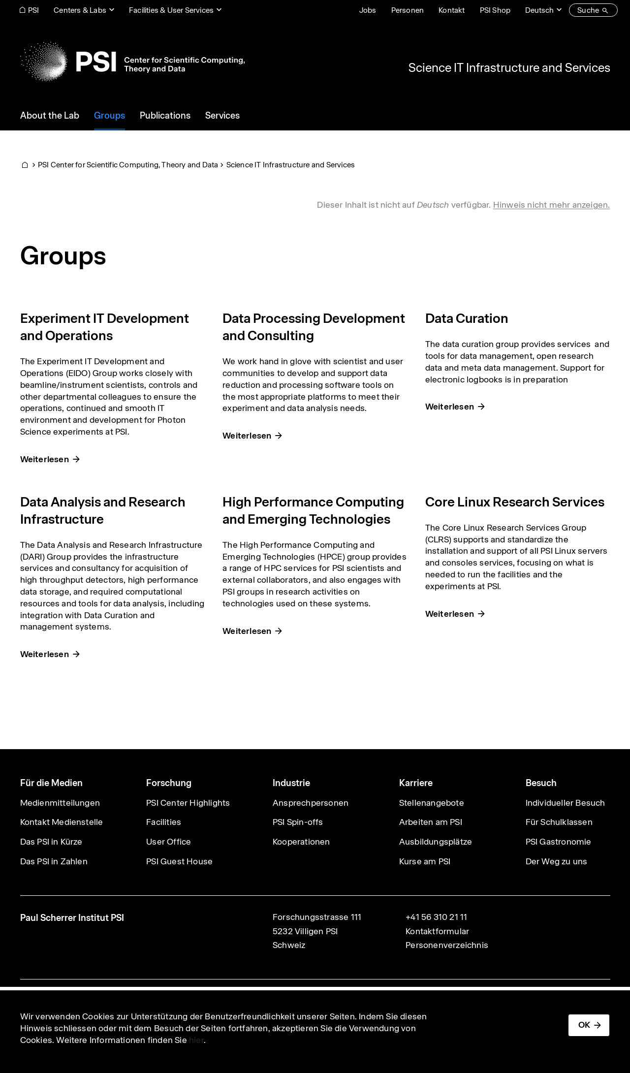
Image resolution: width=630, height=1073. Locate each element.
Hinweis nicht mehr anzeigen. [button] (551, 205)
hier (196, 1040)
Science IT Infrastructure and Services (509, 67)
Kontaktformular (437, 931)
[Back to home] (132, 61)
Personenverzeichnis (447, 945)
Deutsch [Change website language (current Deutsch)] (539, 10)
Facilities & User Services (171, 10)
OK (584, 1025)
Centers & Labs (80, 10)
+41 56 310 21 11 (436, 917)
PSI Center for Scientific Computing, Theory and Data (128, 164)
